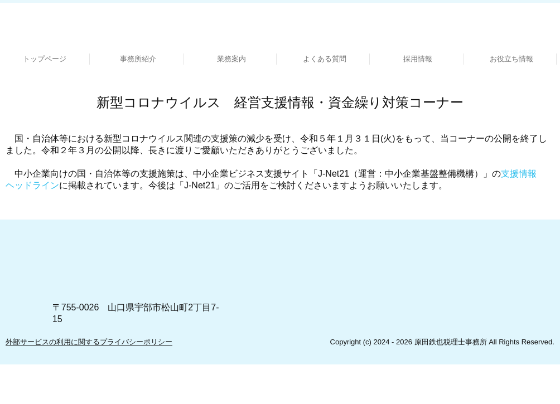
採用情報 (417, 59)
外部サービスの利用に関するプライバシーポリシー (89, 342)
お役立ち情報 (511, 59)
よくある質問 (324, 59)
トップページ (44, 59)
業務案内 (231, 59)
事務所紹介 (138, 59)
